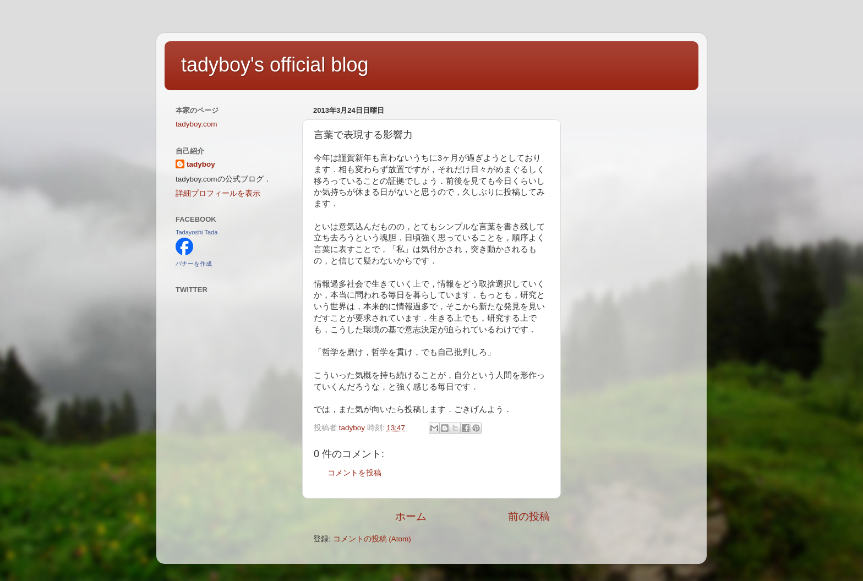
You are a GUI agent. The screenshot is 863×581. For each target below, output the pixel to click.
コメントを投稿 (354, 473)
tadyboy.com (196, 124)
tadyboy (201, 164)
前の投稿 (529, 516)
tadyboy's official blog (274, 64)
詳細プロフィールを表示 (218, 193)
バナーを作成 (194, 263)
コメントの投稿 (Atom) (372, 539)
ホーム (411, 516)
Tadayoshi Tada (196, 232)
